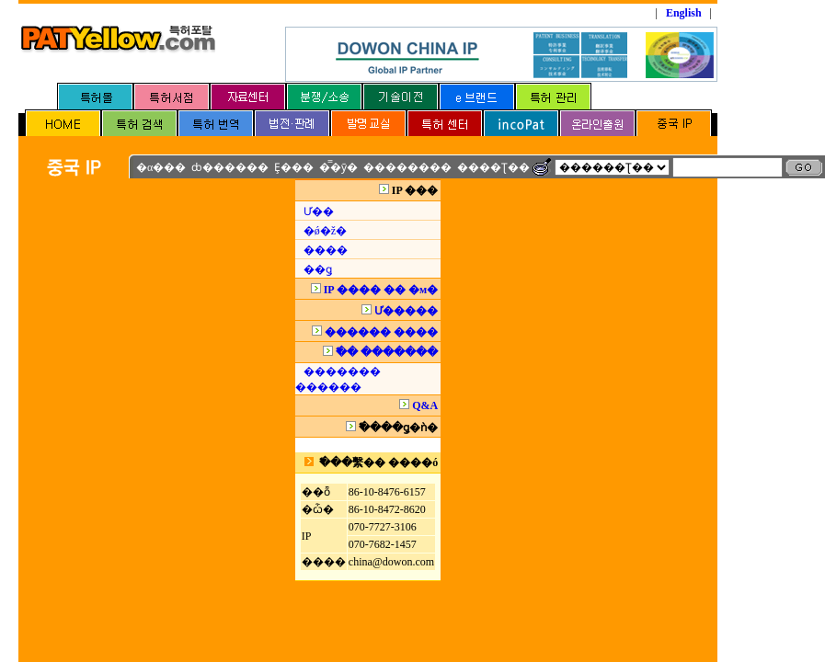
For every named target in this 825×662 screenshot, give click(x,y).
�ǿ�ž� (325, 230)
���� (326, 250)
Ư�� (319, 211)
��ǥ (318, 269)
